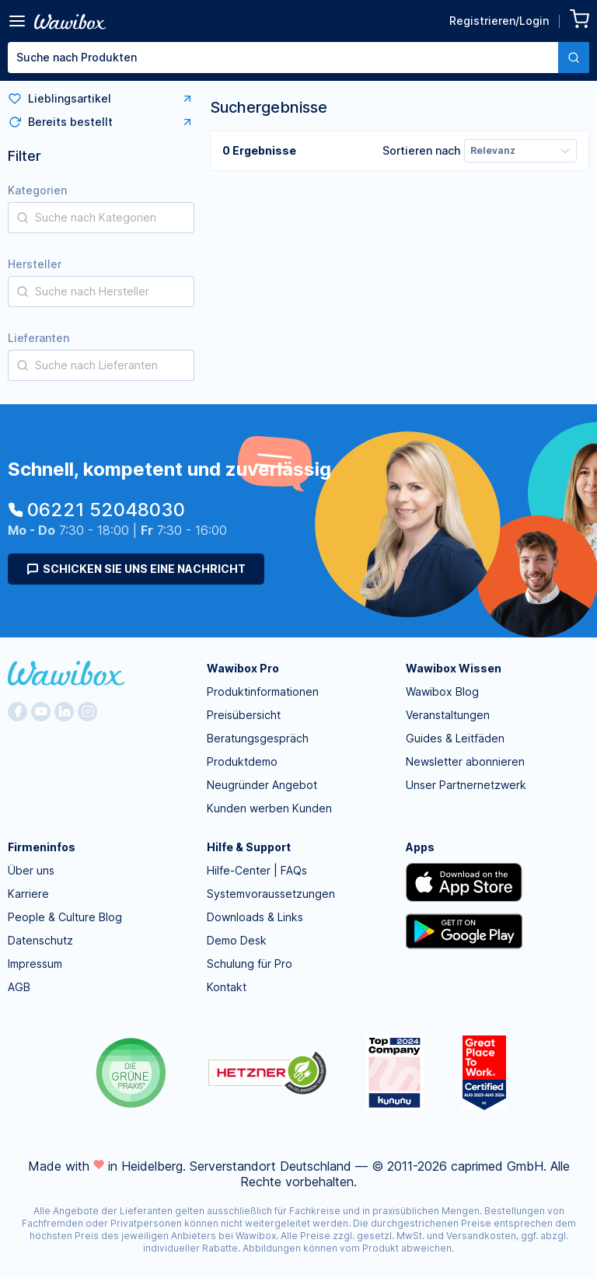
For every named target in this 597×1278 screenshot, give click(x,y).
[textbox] (283, 57)
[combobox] (298, 57)
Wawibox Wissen (453, 668)
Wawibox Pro (243, 668)
